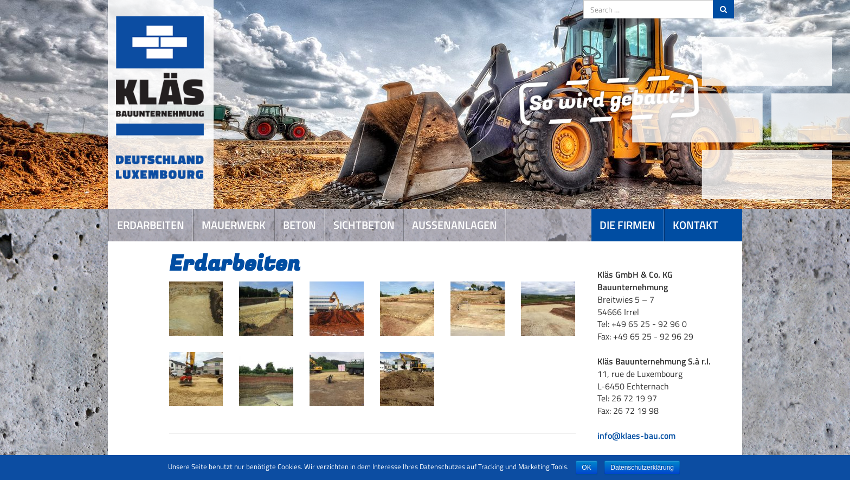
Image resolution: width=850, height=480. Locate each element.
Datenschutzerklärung (642, 467)
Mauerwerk (234, 224)
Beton (299, 224)
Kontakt (695, 224)
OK (586, 467)
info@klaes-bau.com (636, 435)
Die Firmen (627, 224)
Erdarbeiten (150, 224)
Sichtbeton (364, 224)
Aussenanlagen (454, 224)
